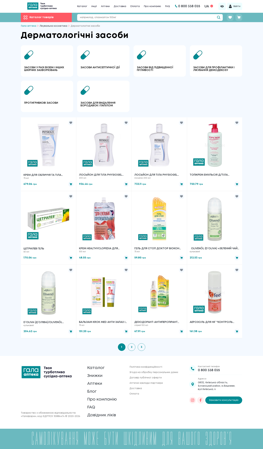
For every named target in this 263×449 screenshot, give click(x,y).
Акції (94, 6)
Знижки (94, 376)
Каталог (82, 6)
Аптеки (105, 6)
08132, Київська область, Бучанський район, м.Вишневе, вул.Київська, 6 (216, 386)
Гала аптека (28, 26)
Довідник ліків (101, 415)
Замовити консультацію (224, 400)
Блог (92, 391)
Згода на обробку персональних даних (153, 372)
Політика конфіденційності (145, 367)
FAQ (167, 6)
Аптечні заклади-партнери (146, 383)
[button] (70, 122)
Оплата (135, 6)
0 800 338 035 (209, 370)
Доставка (120, 6)
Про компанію (152, 6)
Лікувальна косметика (53, 26)
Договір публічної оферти (145, 378)
